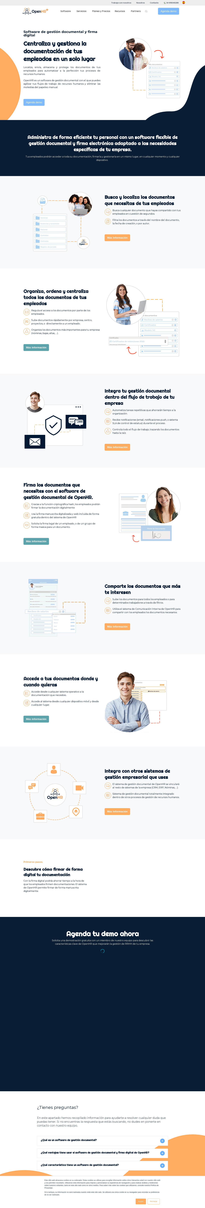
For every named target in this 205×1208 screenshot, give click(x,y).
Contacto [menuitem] (154, 3)
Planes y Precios (101, 11)
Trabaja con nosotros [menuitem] (121, 3)
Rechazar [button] (153, 1201)
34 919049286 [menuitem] (171, 3)
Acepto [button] (140, 1201)
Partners (136, 11)
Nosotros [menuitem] (140, 3)
